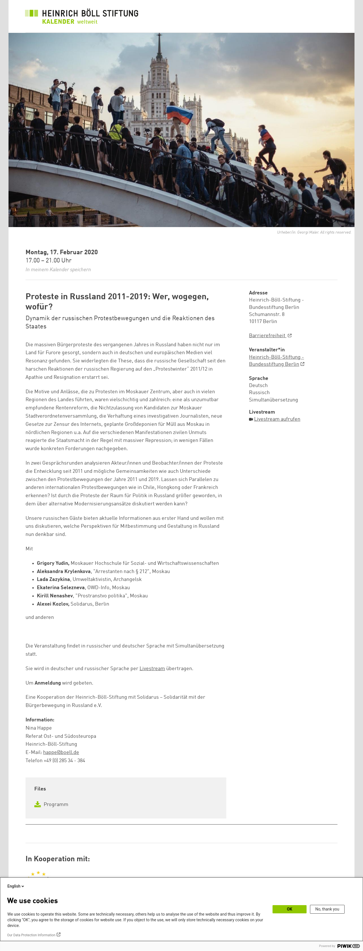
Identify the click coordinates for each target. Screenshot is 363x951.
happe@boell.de (61, 752)
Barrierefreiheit (267, 335)
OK (289, 909)
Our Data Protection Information (31, 935)
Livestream (152, 668)
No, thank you (327, 909)
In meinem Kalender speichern (58, 269)
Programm (51, 804)
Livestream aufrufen (277, 419)
